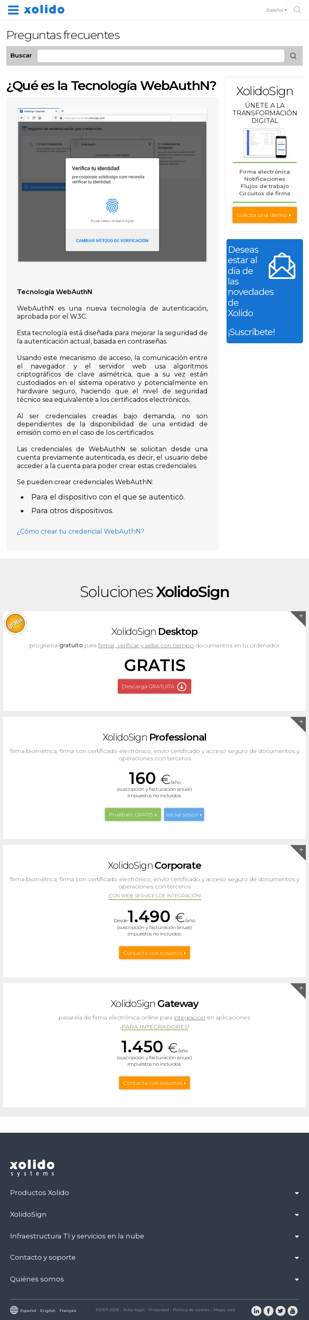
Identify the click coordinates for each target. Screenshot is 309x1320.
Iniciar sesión (182, 814)
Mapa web (224, 1309)
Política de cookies (191, 1309)
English (48, 1310)
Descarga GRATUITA (148, 686)
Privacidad (158, 1309)
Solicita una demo (262, 215)
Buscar (21, 55)
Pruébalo (131, 814)
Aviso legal (133, 1309)
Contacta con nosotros (152, 953)
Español (277, 10)
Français (68, 1310)
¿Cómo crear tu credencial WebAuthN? (80, 531)
